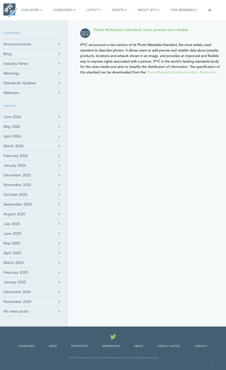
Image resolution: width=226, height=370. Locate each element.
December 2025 (17, 175)
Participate (79, 346)
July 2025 (11, 223)
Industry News (15, 63)
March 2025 (13, 262)
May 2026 (11, 126)
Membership (111, 346)
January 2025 (14, 282)
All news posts (15, 311)
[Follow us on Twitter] (113, 337)
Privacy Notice (169, 346)
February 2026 (15, 155)
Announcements (17, 44)
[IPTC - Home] (10, 10)
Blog (7, 53)
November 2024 (17, 301)
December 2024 (17, 292)
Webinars (11, 92)
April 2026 (12, 136)
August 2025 (14, 214)
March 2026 (13, 146)
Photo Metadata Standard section (172, 72)
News (53, 346)
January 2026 (14, 165)
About (138, 346)
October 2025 (15, 194)
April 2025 (12, 253)
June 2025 (12, 233)
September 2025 (17, 204)
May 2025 (11, 243)
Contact (201, 346)
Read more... (209, 72)
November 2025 (17, 185)
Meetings (11, 73)
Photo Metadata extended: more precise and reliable (141, 29)
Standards (26, 346)
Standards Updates (19, 83)
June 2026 (12, 116)
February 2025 (15, 272)
